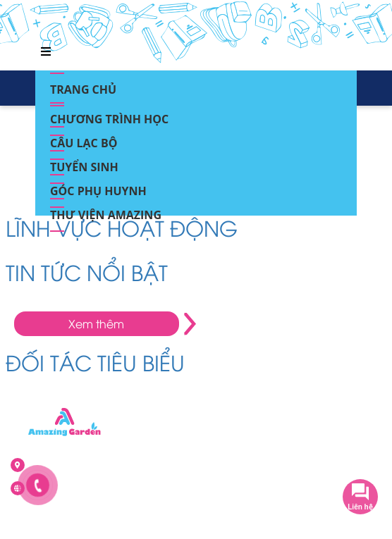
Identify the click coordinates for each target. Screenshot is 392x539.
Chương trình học (109, 114)
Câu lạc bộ (83, 138)
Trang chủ (83, 85)
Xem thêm (96, 323)
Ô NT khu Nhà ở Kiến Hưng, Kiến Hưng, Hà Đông (128, 464)
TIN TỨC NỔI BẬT (87, 271)
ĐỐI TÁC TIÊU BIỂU (95, 361)
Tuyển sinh (84, 162)
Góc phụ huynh (98, 186)
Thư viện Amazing (105, 210)
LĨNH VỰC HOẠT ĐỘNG (122, 227)
